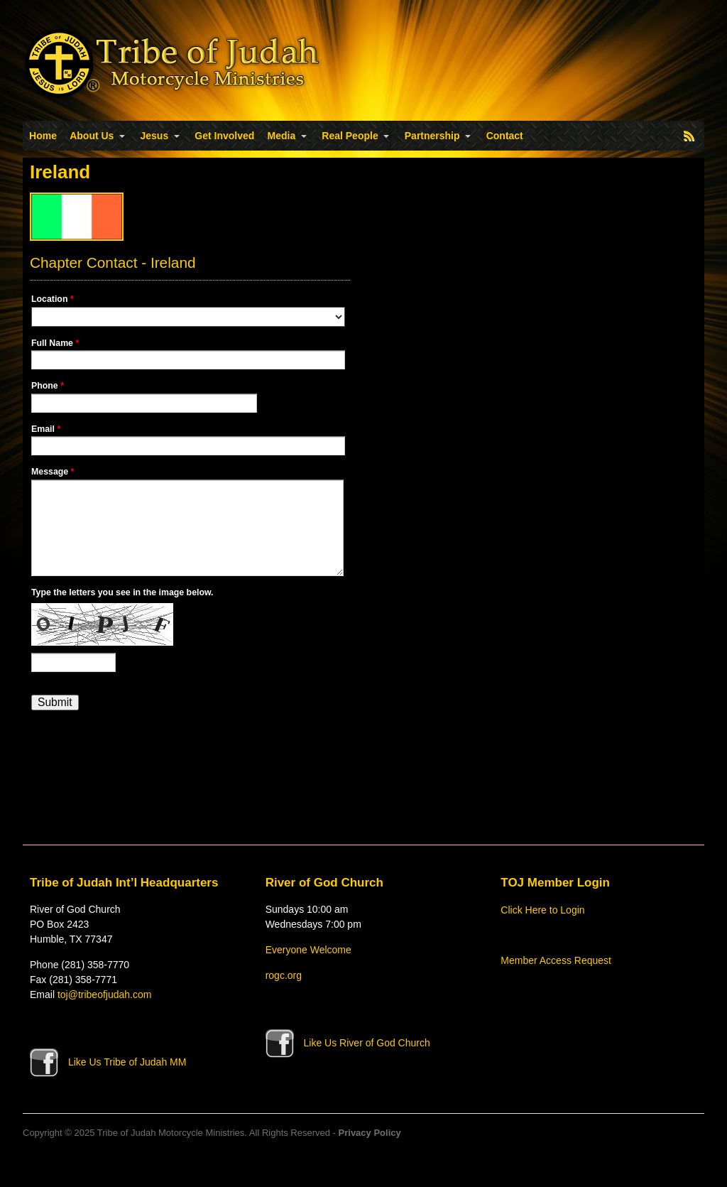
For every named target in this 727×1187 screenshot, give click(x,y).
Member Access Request (556, 960)
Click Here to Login (542, 910)
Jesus (155, 135)
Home (43, 135)
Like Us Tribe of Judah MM (108, 1062)
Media (282, 135)
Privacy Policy (370, 1132)
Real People (350, 135)
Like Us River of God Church (348, 1042)
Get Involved (224, 135)
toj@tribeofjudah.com (105, 994)
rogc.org (284, 975)
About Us (92, 135)
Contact (504, 135)
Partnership (432, 135)
